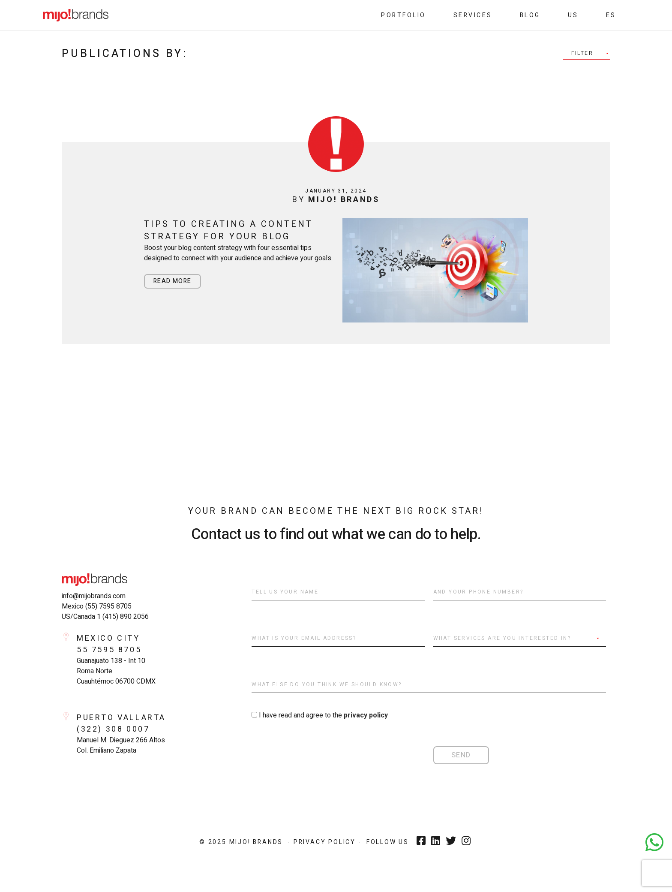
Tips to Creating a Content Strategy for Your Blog (228, 230)
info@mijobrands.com (94, 596)
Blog (530, 15)
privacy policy (366, 715)
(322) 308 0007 (113, 729)
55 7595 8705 (109, 650)
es (611, 15)
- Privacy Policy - (324, 842)
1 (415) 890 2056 (123, 617)
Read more (172, 281)
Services (472, 15)
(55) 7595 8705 (108, 606)
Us (573, 15)
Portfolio (403, 15)
